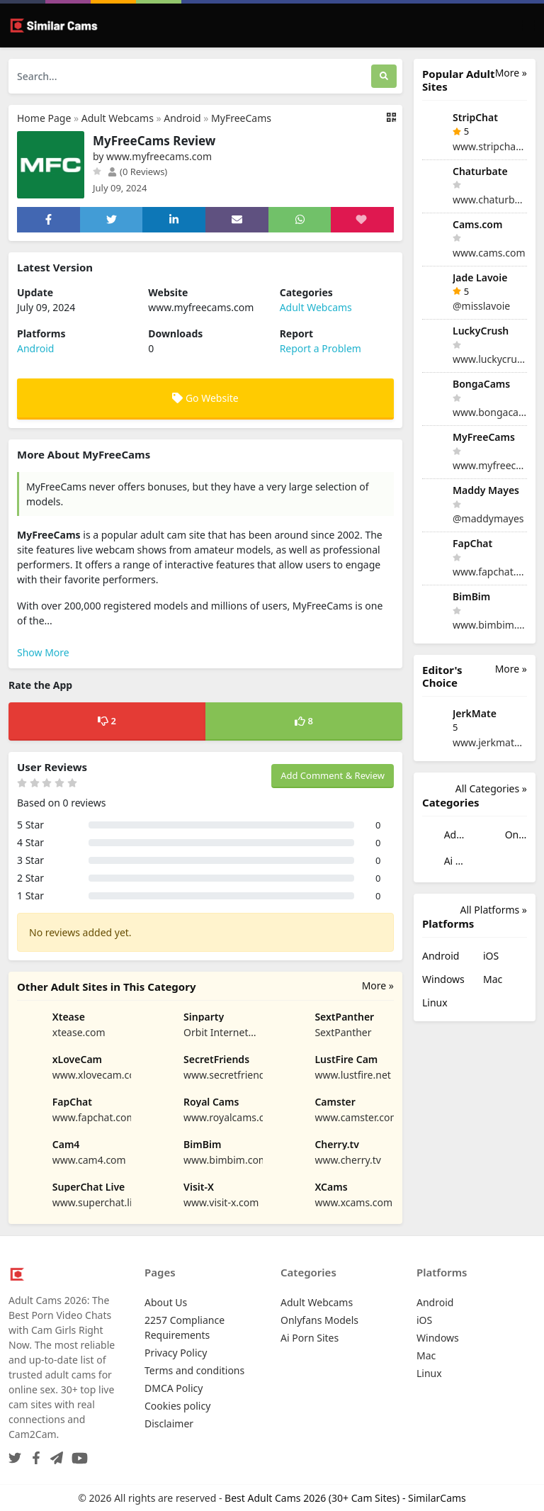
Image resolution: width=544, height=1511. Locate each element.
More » (378, 985)
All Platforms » (493, 909)
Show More (43, 652)
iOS (491, 955)
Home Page (44, 118)
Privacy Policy (175, 1352)
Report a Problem (320, 348)
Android (182, 118)
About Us (165, 1302)
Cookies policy (177, 1405)
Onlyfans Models (505, 836)
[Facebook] (33, 1454)
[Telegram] (54, 1454)
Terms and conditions (194, 1370)
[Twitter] (14, 1454)
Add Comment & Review (332, 775)
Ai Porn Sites (444, 862)
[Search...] (190, 76)
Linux (435, 1002)
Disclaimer (168, 1423)
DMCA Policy (173, 1388)
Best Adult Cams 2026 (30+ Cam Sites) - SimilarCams (345, 1498)
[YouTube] (77, 1454)
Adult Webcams (117, 118)
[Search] (384, 76)
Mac (492, 979)
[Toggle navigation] (528, 25)
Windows (443, 979)
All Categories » (491, 788)
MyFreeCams (241, 118)
